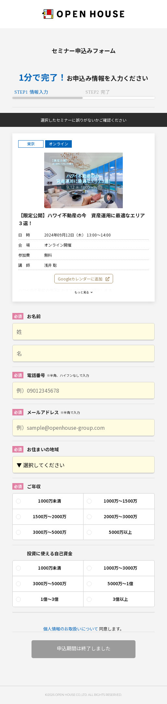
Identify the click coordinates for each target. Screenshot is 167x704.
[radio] (48, 501)
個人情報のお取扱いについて (70, 629)
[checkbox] (83, 516)
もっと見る (83, 292)
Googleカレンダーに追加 (83, 278)
